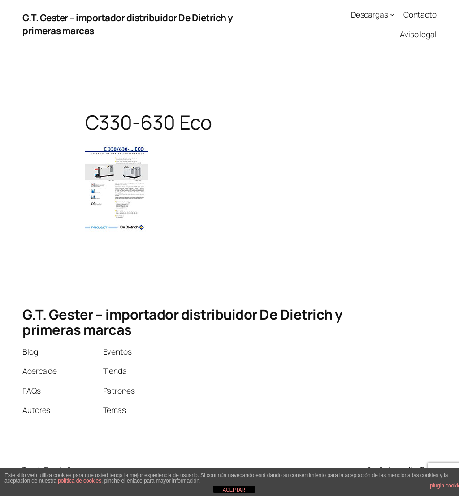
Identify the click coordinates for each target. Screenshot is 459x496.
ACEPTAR (234, 489)
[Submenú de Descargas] (392, 14)
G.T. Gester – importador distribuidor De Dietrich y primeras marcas (182, 322)
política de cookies (79, 481)
